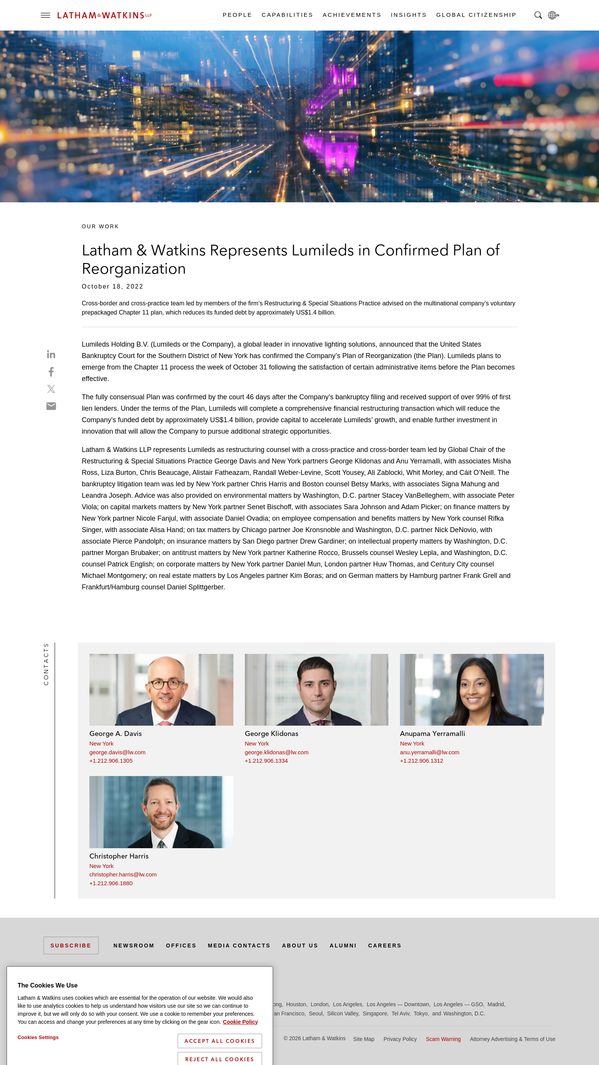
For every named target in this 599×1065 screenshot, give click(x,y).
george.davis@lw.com (117, 752)
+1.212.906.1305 (111, 760)
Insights (408, 14)
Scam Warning (443, 1039)
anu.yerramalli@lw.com (429, 752)
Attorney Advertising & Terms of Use (512, 1039)
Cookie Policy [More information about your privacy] (240, 1049)
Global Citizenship (476, 14)
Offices (181, 945)
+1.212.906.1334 (266, 760)
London (320, 1004)
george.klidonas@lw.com (277, 752)
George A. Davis (115, 733)
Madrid (495, 1004)
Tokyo (421, 1013)
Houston (296, 1004)
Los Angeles (347, 1004)
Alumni (343, 945)
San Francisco (287, 1013)
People (237, 14)
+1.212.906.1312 (421, 760)
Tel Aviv (400, 1013)
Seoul (316, 1013)
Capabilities (287, 14)
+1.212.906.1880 (111, 883)
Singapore (375, 1013)
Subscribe (71, 945)
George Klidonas (271, 733)
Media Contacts (239, 945)
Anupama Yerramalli (432, 733)
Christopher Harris (119, 856)
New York (101, 743)
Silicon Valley (342, 1013)
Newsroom (134, 945)
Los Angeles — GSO (458, 1004)
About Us (300, 945)
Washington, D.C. (464, 1013)
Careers (385, 945)
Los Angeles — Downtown (398, 1004)
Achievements (352, 14)
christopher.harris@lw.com (123, 874)
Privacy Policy (400, 1039)
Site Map (363, 1039)
